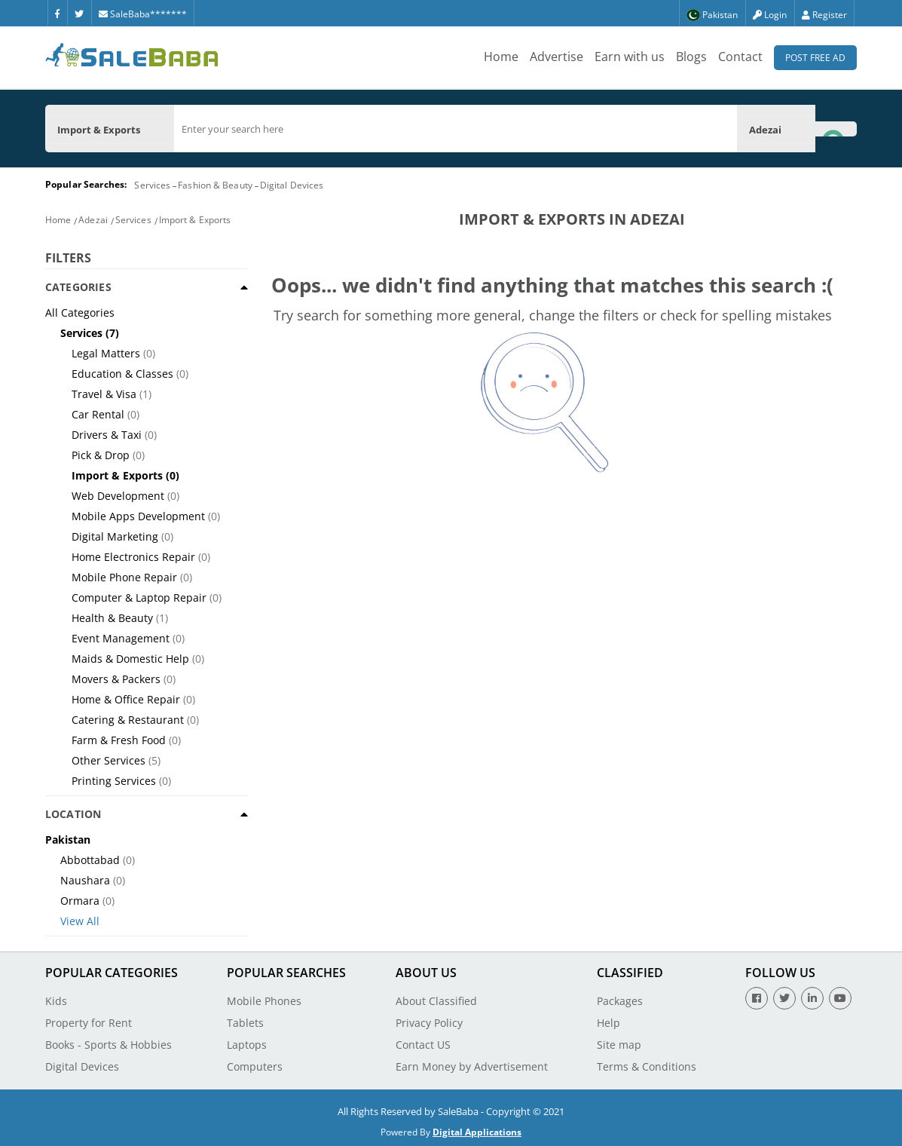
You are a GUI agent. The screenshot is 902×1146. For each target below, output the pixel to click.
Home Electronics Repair (133, 557)
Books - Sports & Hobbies (108, 1044)
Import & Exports (195, 219)
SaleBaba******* (143, 14)
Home (501, 56)
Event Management (121, 638)
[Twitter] (79, 13)
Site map (619, 1044)
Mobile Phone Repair (124, 577)
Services (152, 185)
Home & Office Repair (126, 699)
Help (608, 1023)
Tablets (245, 1023)
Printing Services (114, 781)
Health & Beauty (112, 618)
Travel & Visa (104, 394)
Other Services (108, 760)
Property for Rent (88, 1023)
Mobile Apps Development (138, 516)
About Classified (436, 1001)
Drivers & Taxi (107, 434)
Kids (56, 1001)
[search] (455, 129)
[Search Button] (836, 128)
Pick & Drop (101, 455)
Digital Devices (292, 185)
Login (770, 14)
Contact (740, 56)
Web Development (118, 496)
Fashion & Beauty (215, 185)
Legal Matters (106, 353)
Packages (620, 1001)
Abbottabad (90, 860)
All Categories (80, 312)
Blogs (691, 56)
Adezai (93, 219)
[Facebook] (57, 13)
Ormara (79, 900)
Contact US (423, 1044)
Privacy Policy (429, 1023)
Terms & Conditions (646, 1066)
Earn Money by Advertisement (472, 1066)
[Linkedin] (812, 998)
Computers (255, 1066)
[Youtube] (840, 998)
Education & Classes (122, 373)
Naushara (85, 880)
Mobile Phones (264, 1001)
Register (824, 14)
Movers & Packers (116, 679)
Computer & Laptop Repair (139, 597)
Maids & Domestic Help (130, 658)
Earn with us (630, 56)
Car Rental (98, 414)
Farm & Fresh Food (119, 740)
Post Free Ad (815, 57)
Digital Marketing (115, 536)
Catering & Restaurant (128, 719)
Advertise (556, 56)
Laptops (247, 1044)
